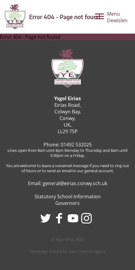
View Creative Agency (87, 251)
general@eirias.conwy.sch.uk (75, 183)
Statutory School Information (68, 196)
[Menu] (111, 18)
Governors (67, 203)
